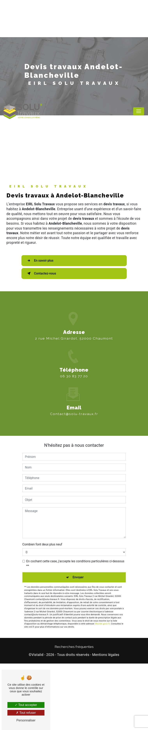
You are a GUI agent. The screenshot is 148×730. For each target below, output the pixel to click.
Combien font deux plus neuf (42, 611)
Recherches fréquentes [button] (74, 713)
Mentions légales (105, 721)
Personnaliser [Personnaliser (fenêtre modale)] (25, 720)
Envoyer (78, 644)
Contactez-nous (41, 340)
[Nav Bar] (138, 111)
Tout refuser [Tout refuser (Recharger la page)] (26, 712)
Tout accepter (26, 705)
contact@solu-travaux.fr (74, 475)
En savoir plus (39, 327)
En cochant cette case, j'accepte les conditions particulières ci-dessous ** (75, 630)
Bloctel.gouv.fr (102, 690)
